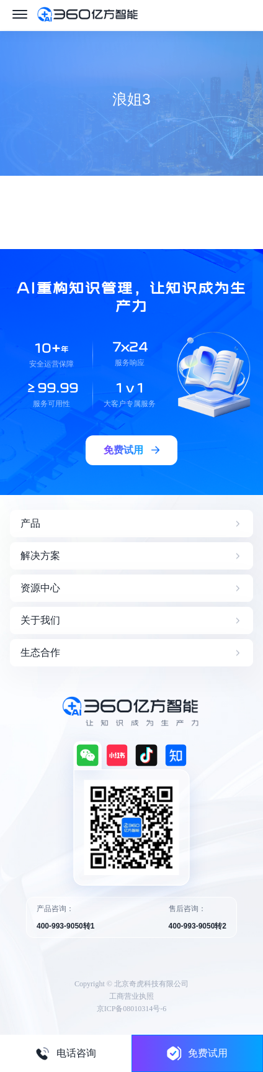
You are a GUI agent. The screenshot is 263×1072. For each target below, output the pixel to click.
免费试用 (197, 1053)
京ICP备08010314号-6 (132, 1008)
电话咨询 (65, 1053)
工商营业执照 (131, 996)
